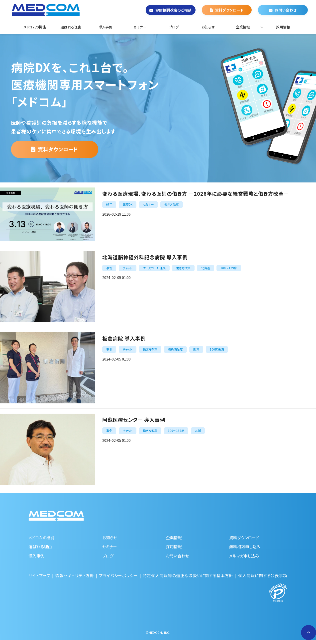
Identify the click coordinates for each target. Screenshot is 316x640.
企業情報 (243, 26)
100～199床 (228, 268)
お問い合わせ (286, 9)
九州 (198, 430)
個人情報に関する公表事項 (262, 575)
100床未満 (217, 349)
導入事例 (105, 26)
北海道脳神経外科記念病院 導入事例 (145, 257)
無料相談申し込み (245, 546)
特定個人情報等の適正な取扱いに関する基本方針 (188, 575)
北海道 (205, 268)
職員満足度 (175, 349)
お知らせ (208, 26)
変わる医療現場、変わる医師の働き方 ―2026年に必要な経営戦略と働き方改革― (195, 193)
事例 (109, 268)
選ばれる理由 (71, 26)
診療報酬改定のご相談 (173, 9)
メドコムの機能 (34, 26)
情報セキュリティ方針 (74, 575)
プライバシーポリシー (118, 575)
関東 (196, 349)
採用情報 (283, 26)
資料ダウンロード (229, 9)
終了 (109, 204)
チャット (127, 268)
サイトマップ (39, 575)
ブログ (174, 26)
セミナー (139, 26)
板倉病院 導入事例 (124, 338)
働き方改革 (171, 204)
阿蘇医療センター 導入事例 (133, 419)
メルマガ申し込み (244, 556)
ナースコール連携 (154, 268)
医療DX (127, 204)
